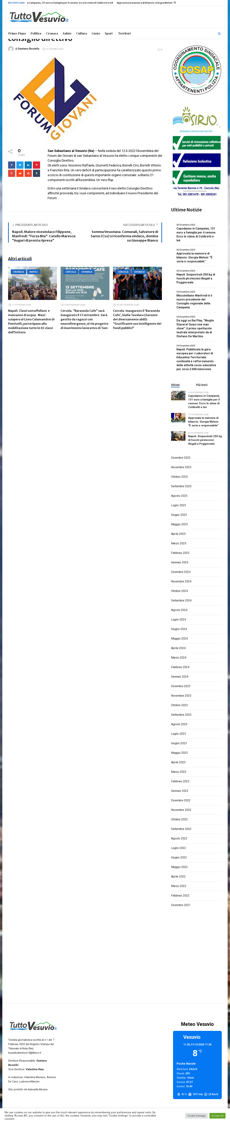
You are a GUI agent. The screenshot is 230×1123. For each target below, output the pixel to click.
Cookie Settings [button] (196, 1115)
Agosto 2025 (179, 495)
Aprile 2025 (178, 534)
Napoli (33, 271)
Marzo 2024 (178, 657)
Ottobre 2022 (179, 819)
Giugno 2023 (179, 743)
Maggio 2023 (179, 752)
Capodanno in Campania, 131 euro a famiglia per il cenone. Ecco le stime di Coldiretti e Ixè (77, 2)
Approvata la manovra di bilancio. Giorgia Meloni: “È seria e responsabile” (173, 2)
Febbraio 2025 (180, 553)
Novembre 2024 (181, 581)
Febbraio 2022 (180, 895)
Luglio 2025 (178, 505)
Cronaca (18, 271)
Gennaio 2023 (179, 791)
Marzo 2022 (178, 886)
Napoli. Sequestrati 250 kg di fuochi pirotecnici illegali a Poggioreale (195, 278)
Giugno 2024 (179, 629)
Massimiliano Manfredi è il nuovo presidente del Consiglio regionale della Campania (194, 301)
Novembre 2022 (181, 810)
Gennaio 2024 (179, 676)
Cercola (71, 271)
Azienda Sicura (37, 1089)
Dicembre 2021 (180, 905)
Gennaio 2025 (179, 562)
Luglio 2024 (178, 619)
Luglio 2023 (178, 733)
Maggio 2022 (179, 867)
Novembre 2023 (181, 695)
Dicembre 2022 (180, 800)
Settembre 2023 (181, 714)
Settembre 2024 (181, 600)
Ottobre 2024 (179, 591)
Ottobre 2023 (179, 705)
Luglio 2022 (178, 848)
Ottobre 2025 (179, 476)
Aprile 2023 (178, 762)
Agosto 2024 (179, 610)
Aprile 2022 (178, 876)
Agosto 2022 (179, 838)
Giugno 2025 (179, 515)
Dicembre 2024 (180, 572)
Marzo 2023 (178, 772)
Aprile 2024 (178, 648)
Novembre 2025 (181, 467)
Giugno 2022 (179, 857)
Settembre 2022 (181, 829)
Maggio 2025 (179, 524)
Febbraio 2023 (180, 781)
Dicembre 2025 (180, 457)
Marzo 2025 (178, 543)
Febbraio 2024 (180, 667)
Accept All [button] (217, 1115)
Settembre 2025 (181, 486)
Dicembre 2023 (180, 686)
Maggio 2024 (179, 638)
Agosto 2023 (179, 724)
